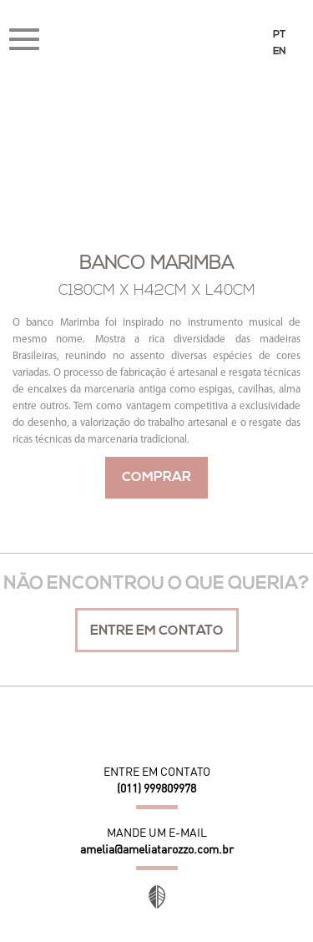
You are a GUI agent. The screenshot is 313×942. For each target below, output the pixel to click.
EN (279, 52)
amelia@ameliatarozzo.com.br (157, 849)
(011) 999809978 (156, 788)
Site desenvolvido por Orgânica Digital (157, 897)
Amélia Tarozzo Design (156, 41)
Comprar (156, 477)
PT (279, 35)
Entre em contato (157, 631)
